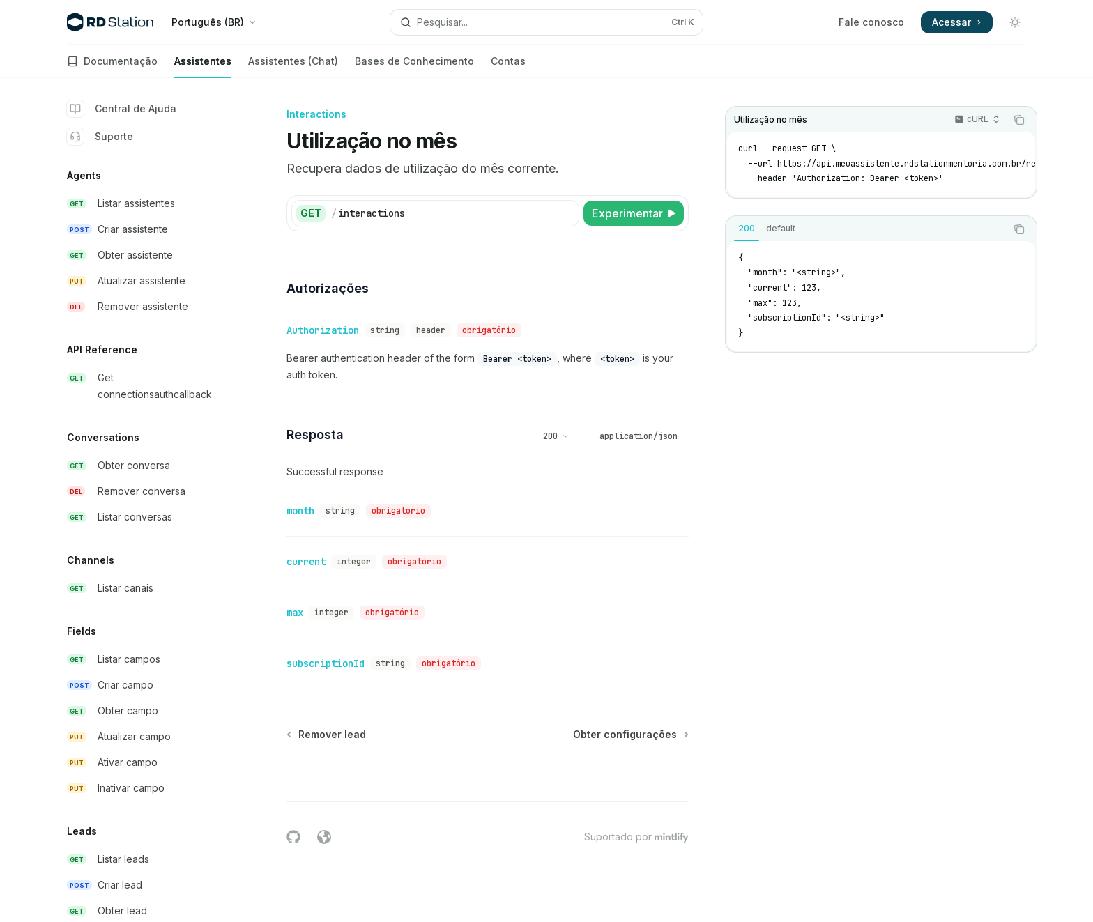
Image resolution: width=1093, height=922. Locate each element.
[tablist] (865, 229)
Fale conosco (871, 22)
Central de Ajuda (121, 108)
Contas (508, 66)
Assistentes (202, 66)
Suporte (100, 136)
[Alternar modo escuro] (1015, 22)
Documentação (112, 66)
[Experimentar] (633, 213)
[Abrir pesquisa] (546, 22)
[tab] (746, 228)
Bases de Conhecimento (414, 66)
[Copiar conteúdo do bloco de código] (1019, 120)
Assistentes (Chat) (293, 66)
